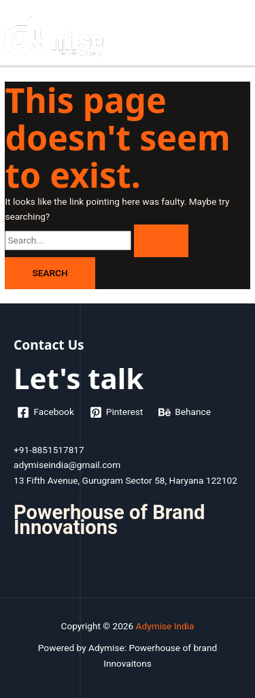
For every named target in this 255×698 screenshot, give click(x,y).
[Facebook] (46, 412)
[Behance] (185, 412)
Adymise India (165, 625)
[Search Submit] (161, 241)
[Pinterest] (116, 412)
